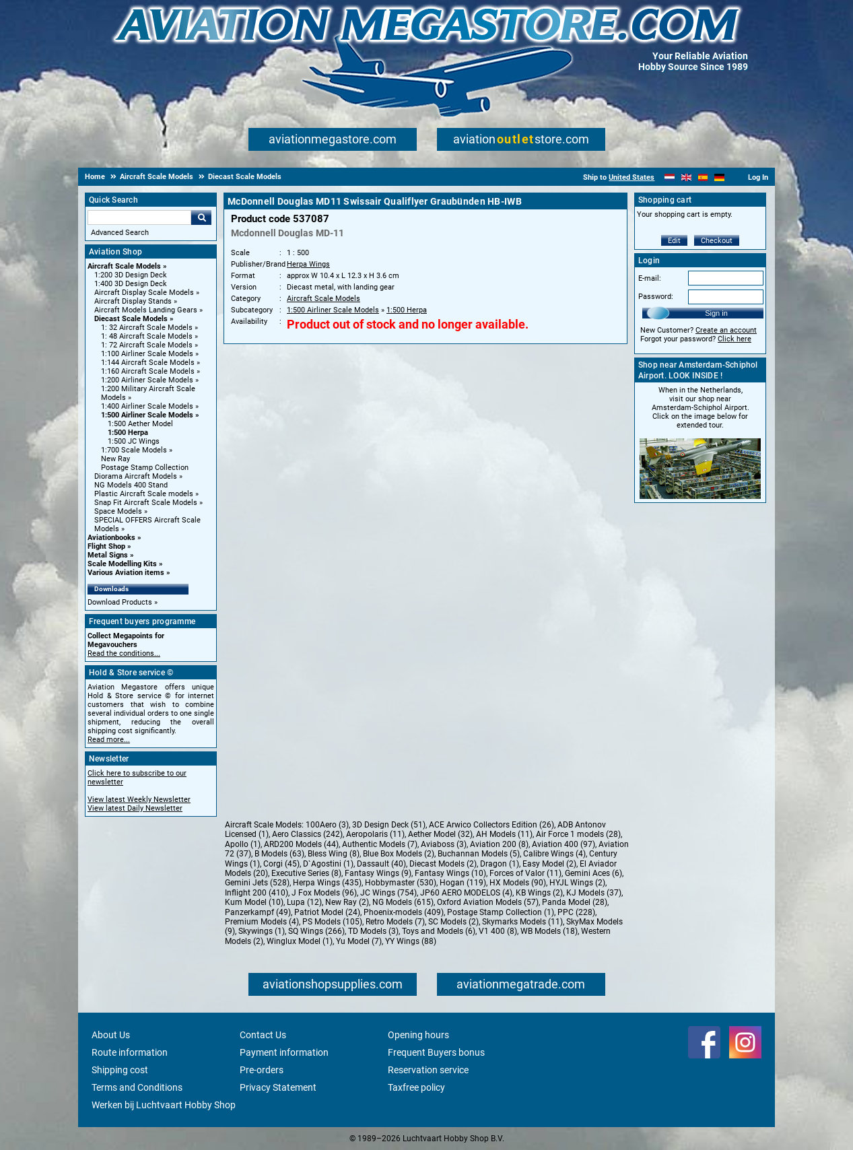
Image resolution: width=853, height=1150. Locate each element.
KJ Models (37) (593, 893)
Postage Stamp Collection (145, 467)
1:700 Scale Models (134, 450)
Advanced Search (120, 232)
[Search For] (139, 217)
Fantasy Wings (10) (450, 873)
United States (631, 177)
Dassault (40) (381, 864)
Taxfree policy (416, 1087)
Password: (655, 296)
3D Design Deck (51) (388, 825)
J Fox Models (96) (324, 893)
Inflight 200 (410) (256, 893)
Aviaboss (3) (444, 844)
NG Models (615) (403, 902)
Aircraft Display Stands (133, 301)
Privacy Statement (278, 1087)
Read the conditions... (124, 653)
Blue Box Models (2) (398, 853)
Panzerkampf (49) (258, 912)
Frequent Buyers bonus (436, 1052)
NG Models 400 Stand (131, 485)
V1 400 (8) (498, 931)
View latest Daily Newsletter (135, 808)
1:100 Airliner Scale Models (147, 353)
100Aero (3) (327, 825)
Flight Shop (106, 546)
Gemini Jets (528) (257, 882)
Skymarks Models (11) (522, 921)
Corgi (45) (281, 864)
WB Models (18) (549, 931)
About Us (111, 1034)
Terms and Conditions (137, 1087)
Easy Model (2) (549, 864)
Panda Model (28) (574, 902)
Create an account (726, 330)
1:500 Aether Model (140, 423)
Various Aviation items (126, 572)
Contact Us (263, 1034)
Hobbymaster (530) (400, 882)
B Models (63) (279, 853)
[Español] (703, 177)
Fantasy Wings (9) (378, 873)
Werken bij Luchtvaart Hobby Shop (164, 1105)
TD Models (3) (373, 931)
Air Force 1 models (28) (578, 834)
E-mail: (649, 278)
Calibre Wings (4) (554, 853)
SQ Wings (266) (316, 931)
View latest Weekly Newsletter (139, 799)
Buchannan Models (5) (479, 853)
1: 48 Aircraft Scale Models (147, 336)
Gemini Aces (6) (593, 873)
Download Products (120, 602)
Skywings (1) (261, 931)
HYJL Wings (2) (577, 882)
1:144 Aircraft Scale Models (148, 362)
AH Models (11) (504, 834)
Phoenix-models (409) (404, 912)
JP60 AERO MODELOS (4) (466, 893)
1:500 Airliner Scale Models (147, 415)
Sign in (716, 313)
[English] (686, 177)
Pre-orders (261, 1069)
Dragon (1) (499, 864)
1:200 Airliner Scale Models (147, 380)
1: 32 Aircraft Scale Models (147, 327)
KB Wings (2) (539, 893)
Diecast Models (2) (443, 864)
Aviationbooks (111, 537)
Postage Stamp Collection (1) (500, 912)
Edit (674, 240)
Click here (734, 339)
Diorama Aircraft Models (135, 476)
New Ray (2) (347, 902)
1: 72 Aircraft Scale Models (147, 345)
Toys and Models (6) (438, 931)
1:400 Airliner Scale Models (147, 406)
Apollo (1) (243, 844)
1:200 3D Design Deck (130, 275)
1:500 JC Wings (134, 441)
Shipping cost (120, 1069)
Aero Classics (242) (307, 834)
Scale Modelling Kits (122, 564)
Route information (130, 1052)
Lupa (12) (304, 902)
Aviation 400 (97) (563, 844)
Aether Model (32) (440, 834)
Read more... (109, 739)
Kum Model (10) (254, 902)
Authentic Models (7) (379, 844)
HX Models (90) (517, 882)
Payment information (284, 1052)
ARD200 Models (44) (301, 844)
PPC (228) (576, 912)
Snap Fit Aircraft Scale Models (145, 502)
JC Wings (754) (388, 893)
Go (201, 217)
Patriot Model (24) (327, 912)
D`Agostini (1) (328, 864)
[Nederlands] (669, 177)
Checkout (716, 240)
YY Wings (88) (410, 941)
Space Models (118, 511)
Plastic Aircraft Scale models (143, 493)
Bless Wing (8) (334, 853)
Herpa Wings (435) (327, 882)
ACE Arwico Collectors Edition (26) (491, 825)
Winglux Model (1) (300, 941)
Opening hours (418, 1034)
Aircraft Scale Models (124, 266)
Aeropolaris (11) (375, 834)
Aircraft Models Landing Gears (145, 310)
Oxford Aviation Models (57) (488, 902)
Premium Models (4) (262, 921)
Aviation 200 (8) (499, 844)
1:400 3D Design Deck (130, 283)
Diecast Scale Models (131, 318)
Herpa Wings (308, 264)
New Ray (115, 458)
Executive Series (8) (306, 873)
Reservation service (428, 1069)
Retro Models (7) (395, 921)
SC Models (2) (453, 921)
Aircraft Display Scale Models (144, 292)
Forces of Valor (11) (525, 873)
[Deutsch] (719, 177)
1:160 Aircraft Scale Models (148, 371)
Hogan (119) (463, 882)
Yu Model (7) (359, 941)
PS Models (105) (332, 921)
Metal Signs (108, 555)
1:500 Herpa (128, 432)
